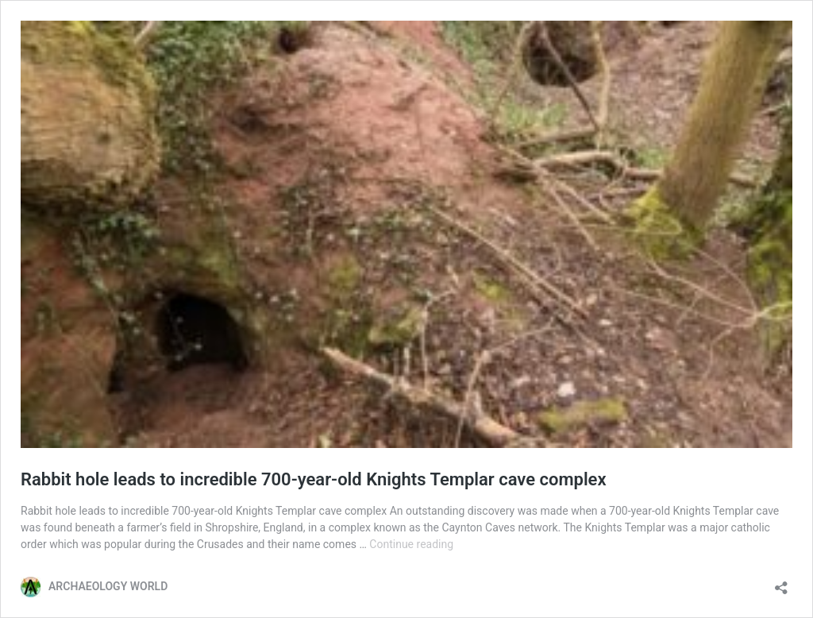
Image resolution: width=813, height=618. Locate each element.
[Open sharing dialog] (781, 582)
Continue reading (411, 544)
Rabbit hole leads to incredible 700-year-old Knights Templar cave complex (314, 479)
